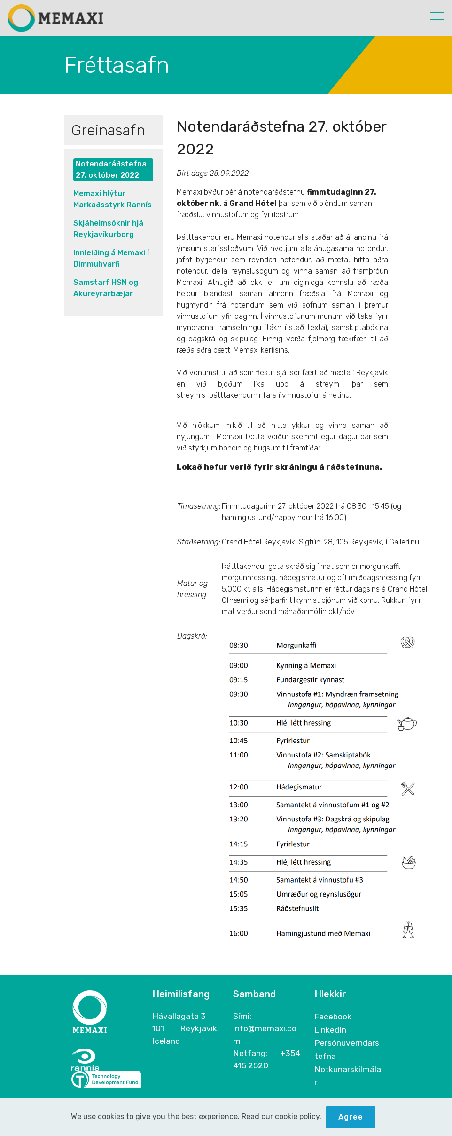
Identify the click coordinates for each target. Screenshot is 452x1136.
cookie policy (297, 1118)
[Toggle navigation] (437, 15)
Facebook (332, 1016)
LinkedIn (330, 1029)
